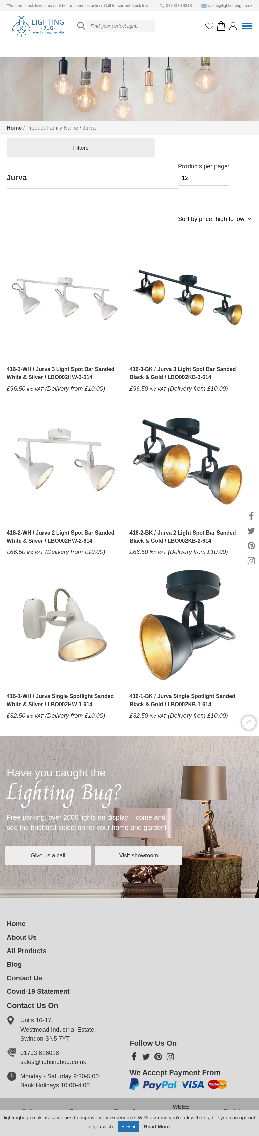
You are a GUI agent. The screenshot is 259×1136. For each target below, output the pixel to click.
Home (14, 128)
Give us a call (57, 855)
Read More (157, 1126)
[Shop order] (212, 222)
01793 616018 (176, 5)
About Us (22, 937)
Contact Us (24, 978)
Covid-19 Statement (38, 991)
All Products (27, 951)
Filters (40, 148)
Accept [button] (128, 1126)
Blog (14, 964)
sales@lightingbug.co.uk (226, 5)
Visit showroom (166, 855)
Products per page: (203, 174)
